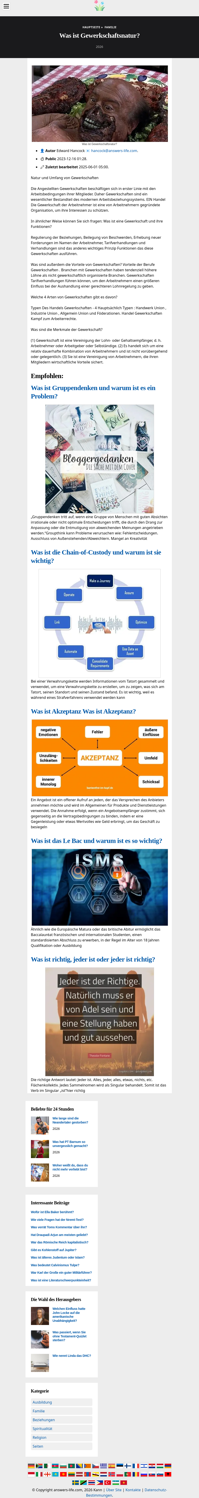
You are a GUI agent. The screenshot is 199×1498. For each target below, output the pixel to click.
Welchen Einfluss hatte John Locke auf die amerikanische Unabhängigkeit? (69, 1314)
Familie (39, 1411)
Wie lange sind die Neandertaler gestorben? (70, 1120)
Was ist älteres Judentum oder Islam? (58, 1257)
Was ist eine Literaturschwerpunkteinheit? (61, 1280)
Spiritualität (42, 1428)
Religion (40, 1437)
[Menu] (6, 6)
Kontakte (133, 1489)
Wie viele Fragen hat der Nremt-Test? (57, 1220)
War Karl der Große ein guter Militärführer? (61, 1272)
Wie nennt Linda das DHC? (72, 1356)
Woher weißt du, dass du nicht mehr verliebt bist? (70, 1167)
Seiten (38, 1446)
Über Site (114, 1489)
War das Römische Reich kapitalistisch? (60, 1242)
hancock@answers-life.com (114, 150)
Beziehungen (44, 1419)
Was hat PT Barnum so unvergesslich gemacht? (70, 1144)
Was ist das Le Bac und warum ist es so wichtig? (96, 840)
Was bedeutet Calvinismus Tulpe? (55, 1265)
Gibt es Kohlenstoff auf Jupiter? (54, 1250)
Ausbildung (42, 1402)
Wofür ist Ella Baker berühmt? (52, 1212)
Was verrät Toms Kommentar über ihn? (59, 1227)
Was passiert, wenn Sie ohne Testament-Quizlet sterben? (70, 1336)
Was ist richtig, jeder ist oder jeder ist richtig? (93, 959)
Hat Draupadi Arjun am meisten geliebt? (59, 1235)
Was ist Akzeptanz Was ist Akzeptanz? (83, 711)
